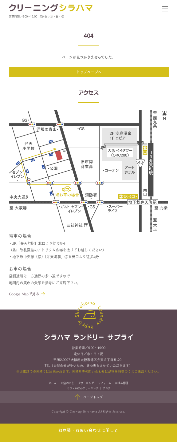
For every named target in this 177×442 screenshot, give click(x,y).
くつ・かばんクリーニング (82, 388)
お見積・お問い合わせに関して (88, 430)
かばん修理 (121, 383)
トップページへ (88, 72)
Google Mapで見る (24, 294)
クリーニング (86, 383)
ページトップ (88, 398)
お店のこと (67, 383)
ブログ (106, 388)
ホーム (53, 383)
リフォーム (104, 383)
